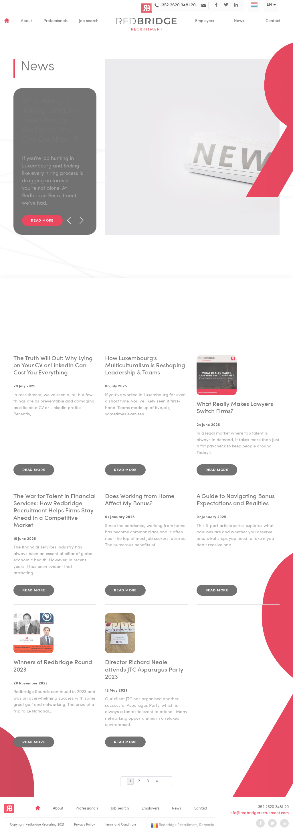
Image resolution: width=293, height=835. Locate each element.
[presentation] (69, 220)
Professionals (55, 21)
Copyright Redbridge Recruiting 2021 (37, 824)
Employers (204, 21)
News (239, 21)
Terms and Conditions (120, 824)
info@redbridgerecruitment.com (259, 813)
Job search (88, 21)
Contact (273, 21)
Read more (42, 220)
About (26, 21)
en (269, 5)
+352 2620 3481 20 (272, 807)
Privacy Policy (84, 824)
